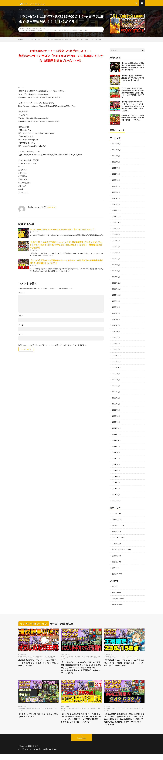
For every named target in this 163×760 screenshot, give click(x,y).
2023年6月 (116, 321)
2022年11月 (116, 363)
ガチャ (114, 519)
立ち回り (81, 34)
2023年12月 (116, 286)
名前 (20, 320)
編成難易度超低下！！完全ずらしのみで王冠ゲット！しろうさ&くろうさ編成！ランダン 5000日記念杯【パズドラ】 (38, 662)
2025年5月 (116, 184)
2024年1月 (116, 280)
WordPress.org (117, 603)
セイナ (114, 531)
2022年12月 (116, 357)
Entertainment (124, 655)
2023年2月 (116, 345)
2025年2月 (116, 202)
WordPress (54, 755)
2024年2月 (116, 274)
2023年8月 (116, 309)
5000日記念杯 (110, 655)
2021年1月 (116, 495)
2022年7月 (116, 387)
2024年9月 (116, 232)
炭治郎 (49, 11)
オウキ (114, 513)
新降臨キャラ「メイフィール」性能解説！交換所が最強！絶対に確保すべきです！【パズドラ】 (132, 122)
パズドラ (30, 11)
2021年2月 (116, 489)
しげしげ (45, 34)
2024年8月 (116, 238)
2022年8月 (116, 381)
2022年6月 (116, 393)
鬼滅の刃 (40, 11)
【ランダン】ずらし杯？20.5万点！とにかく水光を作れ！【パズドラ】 (38, 719)
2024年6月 (116, 250)
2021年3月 (116, 483)
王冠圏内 (74, 34)
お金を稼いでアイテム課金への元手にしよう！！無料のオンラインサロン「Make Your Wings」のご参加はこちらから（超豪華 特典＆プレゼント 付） (61, 60)
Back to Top (81, 744)
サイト (20, 339)
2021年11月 (116, 435)
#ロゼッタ (31, 655)
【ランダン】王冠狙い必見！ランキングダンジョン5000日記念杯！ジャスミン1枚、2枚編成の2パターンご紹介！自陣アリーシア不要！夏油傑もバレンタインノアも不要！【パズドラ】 (81, 724)
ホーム (20, 11)
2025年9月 (116, 160)
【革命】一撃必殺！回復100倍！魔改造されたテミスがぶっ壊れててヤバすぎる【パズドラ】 (132, 82)
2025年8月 (116, 166)
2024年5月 (116, 256)
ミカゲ (114, 543)
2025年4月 (116, 190)
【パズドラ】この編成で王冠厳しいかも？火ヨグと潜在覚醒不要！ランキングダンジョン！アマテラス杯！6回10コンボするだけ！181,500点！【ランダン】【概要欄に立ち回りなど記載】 (66, 249)
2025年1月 (116, 208)
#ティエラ (23, 655)
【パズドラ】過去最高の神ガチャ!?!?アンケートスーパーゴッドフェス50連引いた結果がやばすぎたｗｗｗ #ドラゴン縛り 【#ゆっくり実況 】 (132, 110)
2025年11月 (116, 148)
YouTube (71, 655)
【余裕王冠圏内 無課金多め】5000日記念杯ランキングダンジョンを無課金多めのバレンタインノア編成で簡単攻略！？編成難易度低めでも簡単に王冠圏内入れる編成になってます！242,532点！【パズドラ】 (124, 724)
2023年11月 (116, 291)
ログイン (115, 585)
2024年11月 (116, 220)
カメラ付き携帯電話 (90, 655)
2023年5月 (116, 327)
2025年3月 (116, 196)
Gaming (39, 34)
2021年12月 (116, 429)
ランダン (60, 34)
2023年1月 (116, 351)
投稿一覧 (51, 212)
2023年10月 (116, 297)
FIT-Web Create (33, 755)
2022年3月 (116, 411)
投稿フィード (117, 591)
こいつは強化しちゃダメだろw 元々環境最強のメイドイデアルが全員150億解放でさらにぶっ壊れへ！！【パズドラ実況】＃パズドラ (132, 97)
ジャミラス (52, 34)
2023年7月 (116, 315)
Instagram (131, 655)
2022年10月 (116, 369)
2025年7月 (116, 172)
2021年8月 (116, 453)
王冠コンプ (67, 34)
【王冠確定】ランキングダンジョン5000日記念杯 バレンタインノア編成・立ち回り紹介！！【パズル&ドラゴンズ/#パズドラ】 (124, 664)
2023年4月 (116, 333)
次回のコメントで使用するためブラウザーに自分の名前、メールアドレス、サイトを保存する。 (53, 349)
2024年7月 (116, 244)
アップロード (79, 655)
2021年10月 (116, 441)
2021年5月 (116, 471)
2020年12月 (116, 500)
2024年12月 (116, 214)
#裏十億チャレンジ (41, 655)
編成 (86, 34)
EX (54, 655)
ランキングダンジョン (38, 32)
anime (117, 655)
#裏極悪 (50, 655)
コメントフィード (118, 597)
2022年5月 (116, 399)
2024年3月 (116, 268)
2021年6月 (116, 465)
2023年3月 (116, 339)
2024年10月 (116, 226)
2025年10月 (116, 154)
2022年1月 (116, 423)
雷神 (113, 567)
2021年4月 (116, 477)
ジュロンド (116, 525)
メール (21, 329)
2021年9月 (116, 447)
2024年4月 (116, 262)
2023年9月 (116, 303)
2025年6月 (116, 178)
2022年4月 (116, 405)
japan (136, 655)
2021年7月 (116, 459)
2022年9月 (116, 375)
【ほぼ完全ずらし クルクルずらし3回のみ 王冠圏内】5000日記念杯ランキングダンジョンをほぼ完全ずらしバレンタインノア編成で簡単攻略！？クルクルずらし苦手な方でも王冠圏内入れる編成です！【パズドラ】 (81, 669)
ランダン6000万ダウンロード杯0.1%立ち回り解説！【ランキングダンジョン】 (62, 234)
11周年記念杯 (26, 34)
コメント (21, 297)
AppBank (33, 34)
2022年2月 (116, 417)
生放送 (114, 561)
